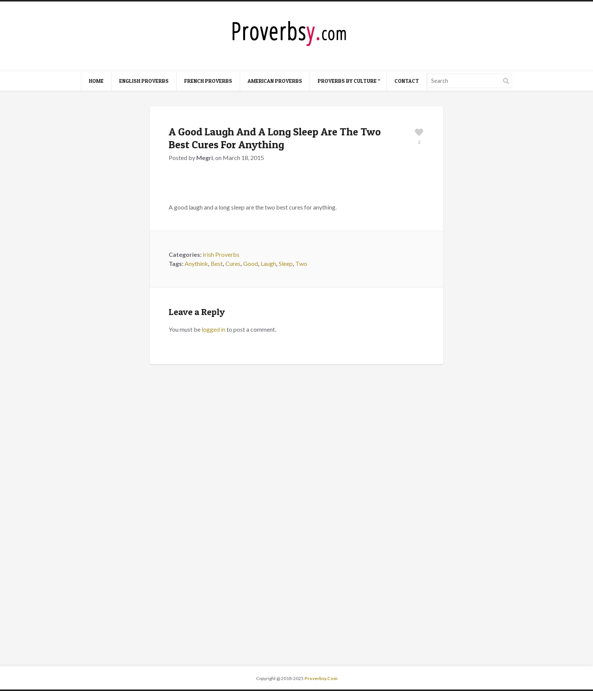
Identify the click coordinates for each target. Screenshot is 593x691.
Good (250, 263)
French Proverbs (208, 81)
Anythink (196, 263)
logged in (213, 329)
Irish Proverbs (221, 254)
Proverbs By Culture (347, 81)
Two (301, 263)
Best (217, 263)
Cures (233, 263)
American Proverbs (275, 81)
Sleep (286, 263)
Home (96, 81)
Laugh (268, 263)
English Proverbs (144, 81)
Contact (406, 81)
